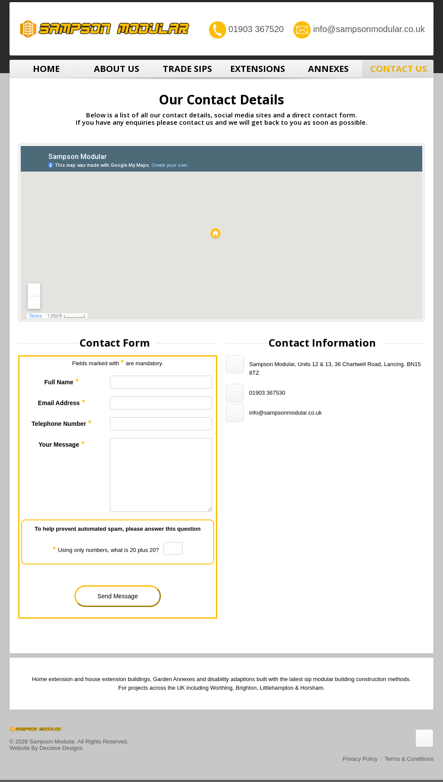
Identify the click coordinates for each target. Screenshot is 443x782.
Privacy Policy (360, 759)
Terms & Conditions (409, 759)
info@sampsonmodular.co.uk (369, 29)
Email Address (61, 402)
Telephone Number (61, 423)
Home (45, 69)
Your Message (61, 444)
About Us (115, 69)
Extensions (257, 69)
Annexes (327, 69)
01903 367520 (256, 29)
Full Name (62, 381)
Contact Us (398, 69)
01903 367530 (267, 392)
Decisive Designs (61, 748)
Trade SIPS (186, 69)
